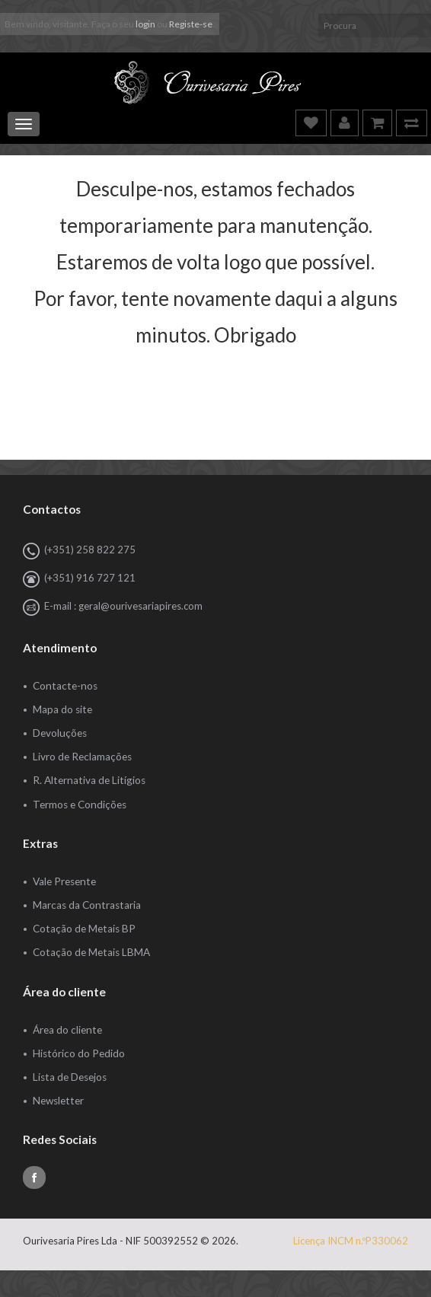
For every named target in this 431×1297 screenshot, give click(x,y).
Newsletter (58, 1101)
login (145, 24)
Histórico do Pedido (79, 1053)
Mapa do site (62, 709)
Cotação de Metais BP (84, 929)
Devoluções (60, 733)
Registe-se (190, 24)
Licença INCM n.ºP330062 (350, 1241)
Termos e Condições (79, 804)
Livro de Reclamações (82, 756)
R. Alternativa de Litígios (89, 780)
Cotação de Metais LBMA (91, 952)
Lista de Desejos (70, 1077)
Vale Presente (64, 881)
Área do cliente (67, 1030)
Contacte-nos (65, 686)
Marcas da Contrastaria (87, 905)
